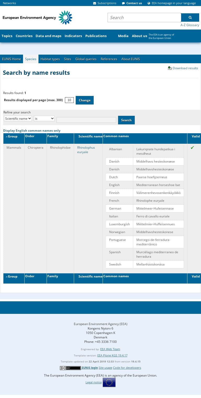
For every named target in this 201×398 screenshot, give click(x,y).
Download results (185, 68)
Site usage (105, 368)
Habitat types (50, 59)
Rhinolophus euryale (86, 149)
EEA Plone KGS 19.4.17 (112, 355)
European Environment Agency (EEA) (100, 324)
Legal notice (94, 382)
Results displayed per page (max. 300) (33, 100)
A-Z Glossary (190, 25)
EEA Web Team (110, 349)
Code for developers (127, 368)
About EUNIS (130, 59)
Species (30, 59)
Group (11, 136)
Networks (9, 3)
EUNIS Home (11, 59)
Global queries (86, 59)
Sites (67, 59)
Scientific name (89, 136)
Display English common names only (31, 130)
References (109, 59)
